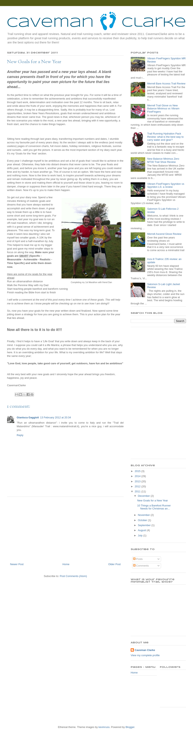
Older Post (114, 564)
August (142, 530)
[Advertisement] (65, 528)
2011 (138, 491)
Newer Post (17, 564)
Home (66, 564)
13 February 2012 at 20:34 (55, 417)
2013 (138, 481)
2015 (138, 471)
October (143, 520)
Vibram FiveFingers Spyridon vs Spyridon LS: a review (165, 185)
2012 (138, 486)
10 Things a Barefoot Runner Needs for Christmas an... (154, 507)
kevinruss (104, 727)
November (144, 514)
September (144, 525)
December (144, 495)
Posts (138, 558)
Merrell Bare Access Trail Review (166, 83)
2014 (138, 476)
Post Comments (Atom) (73, 576)
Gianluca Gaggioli (28, 417)
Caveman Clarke (145, 650)
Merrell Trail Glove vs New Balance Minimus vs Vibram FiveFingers (163, 108)
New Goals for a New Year (152, 500)
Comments (141, 565)
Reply (20, 435)
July (140, 535)
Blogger (129, 727)
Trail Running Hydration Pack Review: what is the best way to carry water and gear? (165, 136)
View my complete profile (145, 655)
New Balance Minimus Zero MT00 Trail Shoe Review (163, 160)
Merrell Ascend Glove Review (164, 233)
